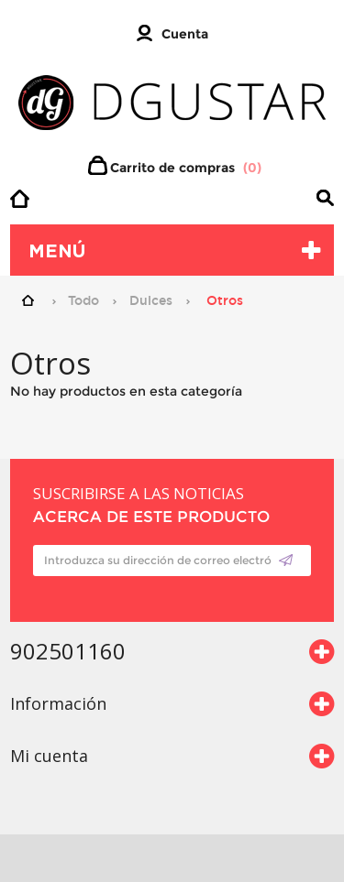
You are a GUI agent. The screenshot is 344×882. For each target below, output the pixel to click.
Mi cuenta (49, 756)
